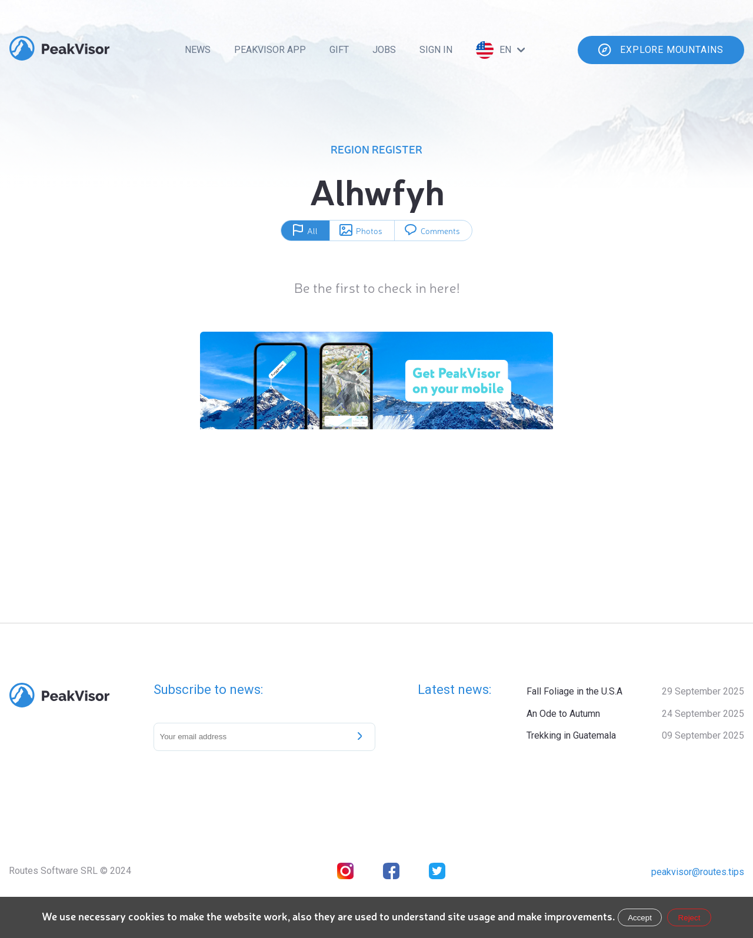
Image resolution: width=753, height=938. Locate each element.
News (198, 49)
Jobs (384, 49)
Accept (640, 917)
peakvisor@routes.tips (697, 871)
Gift (339, 49)
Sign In (435, 49)
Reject (689, 917)
